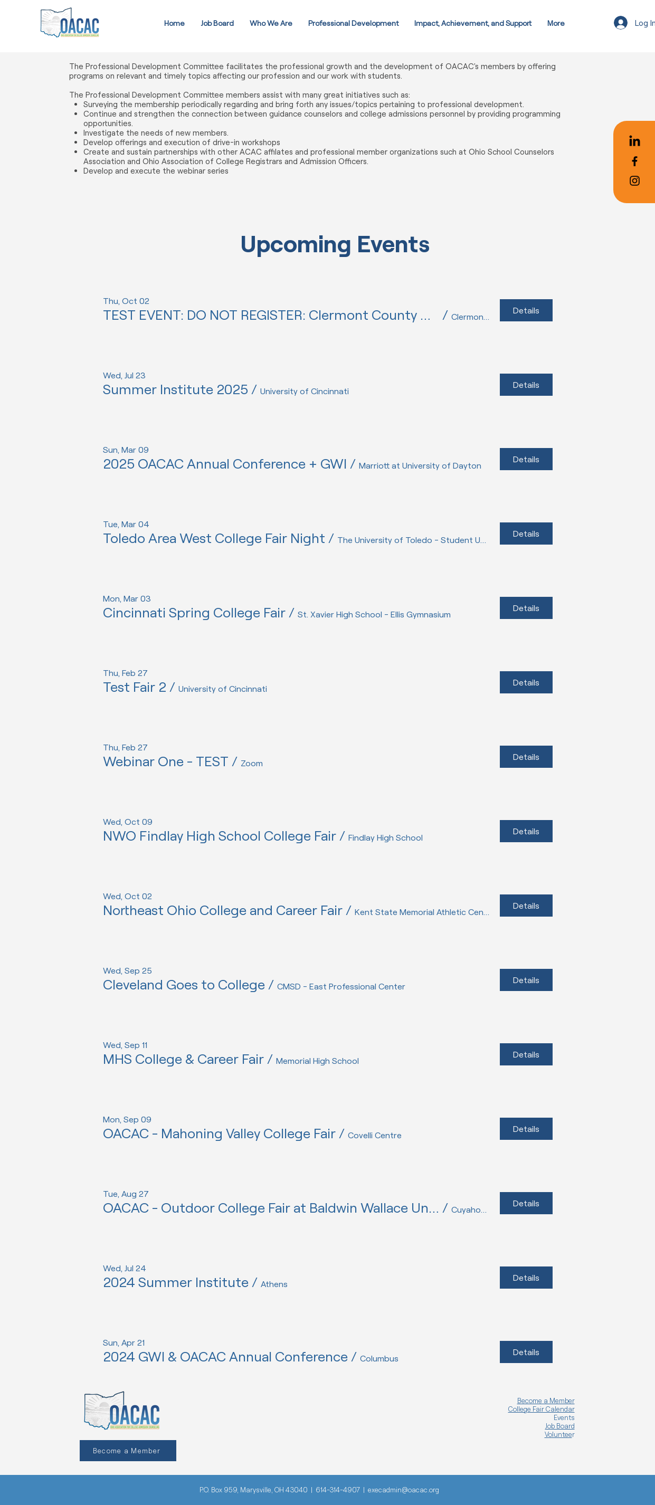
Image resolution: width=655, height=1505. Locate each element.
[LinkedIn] (634, 141)
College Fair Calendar (541, 1409)
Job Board (560, 1426)
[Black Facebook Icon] (634, 161)
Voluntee (558, 1434)
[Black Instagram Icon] (634, 180)
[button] (271, 314)
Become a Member (546, 1400)
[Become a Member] (128, 1450)
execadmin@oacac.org (403, 1489)
